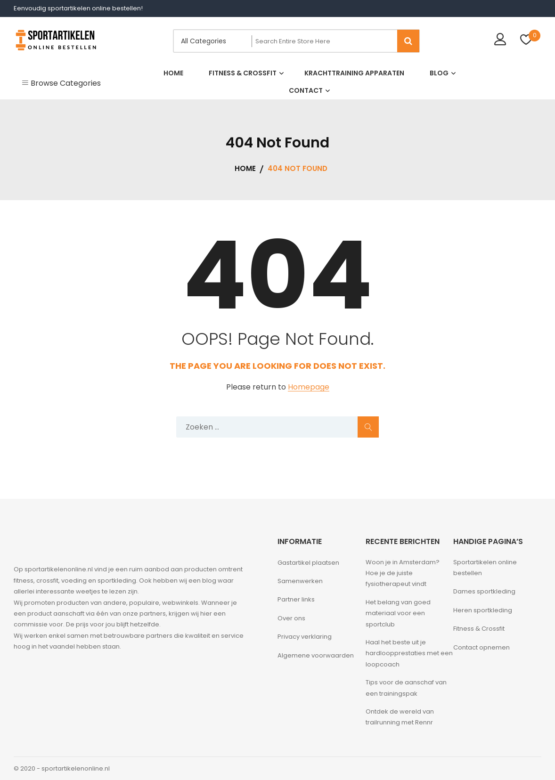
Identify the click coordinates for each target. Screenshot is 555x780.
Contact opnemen (481, 647)
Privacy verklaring (305, 636)
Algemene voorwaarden (316, 655)
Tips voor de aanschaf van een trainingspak (406, 688)
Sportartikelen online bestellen (485, 567)
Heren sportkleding (482, 610)
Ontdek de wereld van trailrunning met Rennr (400, 717)
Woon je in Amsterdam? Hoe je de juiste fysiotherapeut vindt (403, 573)
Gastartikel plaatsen (308, 562)
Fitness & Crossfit (479, 628)
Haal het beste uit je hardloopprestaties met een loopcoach (409, 653)
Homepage (308, 387)
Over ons (291, 618)
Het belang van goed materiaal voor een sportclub (398, 613)
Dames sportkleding (484, 591)
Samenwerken (300, 581)
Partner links (296, 599)
